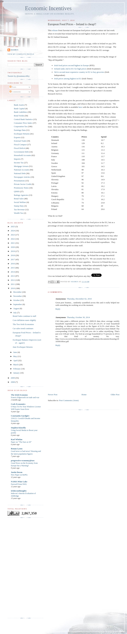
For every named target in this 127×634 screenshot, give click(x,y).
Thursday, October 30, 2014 (78, 317)
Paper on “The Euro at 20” (21, 442)
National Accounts (21, 170)
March (16, 364)
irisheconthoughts (19, 491)
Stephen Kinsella (18, 427)
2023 (13, 235)
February (17, 368)
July (15, 312)
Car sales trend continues (23, 328)
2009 (13, 378)
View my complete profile (21, 54)
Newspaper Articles (22, 177)
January (16, 373)
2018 (13, 255)
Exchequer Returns (22, 134)
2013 (13, 276)
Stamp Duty (19, 206)
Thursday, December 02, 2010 (79, 299)
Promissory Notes (21, 188)
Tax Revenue (19, 209)
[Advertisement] (20, 567)
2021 (13, 243)
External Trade (20, 141)
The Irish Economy (19, 395)
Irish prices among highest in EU (67, 78)
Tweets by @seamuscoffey (19, 76)
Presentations (19, 180)
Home (84, 394)
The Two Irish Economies (23, 324)
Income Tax (19, 162)
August (16, 308)
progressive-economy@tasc (23, 460)
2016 (13, 263)
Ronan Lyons (16, 448)
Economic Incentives (48, 8)
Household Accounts (22, 155)
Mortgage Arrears (21, 166)
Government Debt (21, 152)
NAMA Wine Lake (19, 481)
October (16, 300)
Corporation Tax (20, 126)
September (18, 304)
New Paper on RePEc (19, 475)
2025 (13, 226)
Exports (17, 137)
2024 (13, 230)
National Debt (19, 173)
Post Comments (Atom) (69, 400)
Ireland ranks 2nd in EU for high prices (70, 69)
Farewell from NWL (19, 484)
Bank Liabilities (20, 112)
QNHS (16, 191)
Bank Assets (19, 105)
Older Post (115, 394)
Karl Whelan (16, 439)
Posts (12, 87)
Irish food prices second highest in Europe (71, 65)
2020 (13, 247)
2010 (13, 288)
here (80, 107)
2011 (13, 284)
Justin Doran (16, 472)
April (15, 360)
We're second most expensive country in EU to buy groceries (79, 72)
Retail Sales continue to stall (24, 316)
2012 (13, 280)
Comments (15, 92)
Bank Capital (19, 108)
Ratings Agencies (21, 195)
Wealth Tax (18, 213)
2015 (13, 268)
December (17, 292)
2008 (13, 382)
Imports (17, 159)
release (55, 30)
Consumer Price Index (23, 123)
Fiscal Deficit (19, 148)
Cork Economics (18, 404)
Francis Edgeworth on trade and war (25, 397)
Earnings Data (20, 130)
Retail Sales (19, 198)
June (15, 352)
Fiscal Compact (20, 144)
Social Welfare (20, 202)
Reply (57, 309)
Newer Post (52, 394)
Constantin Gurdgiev (20, 416)
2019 (13, 251)
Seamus (14, 50)
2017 (13, 259)
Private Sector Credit (22, 184)
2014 (13, 272)
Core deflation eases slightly (24, 320)
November (17, 296)
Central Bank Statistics (23, 119)
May (15, 356)
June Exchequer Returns (23, 347)
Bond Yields (19, 115)
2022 (13, 239)
